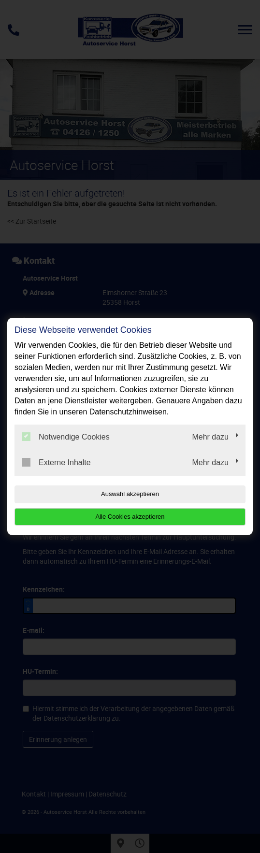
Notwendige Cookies (66, 436)
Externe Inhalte (56, 462)
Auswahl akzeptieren (130, 494)
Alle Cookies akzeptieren (129, 516)
